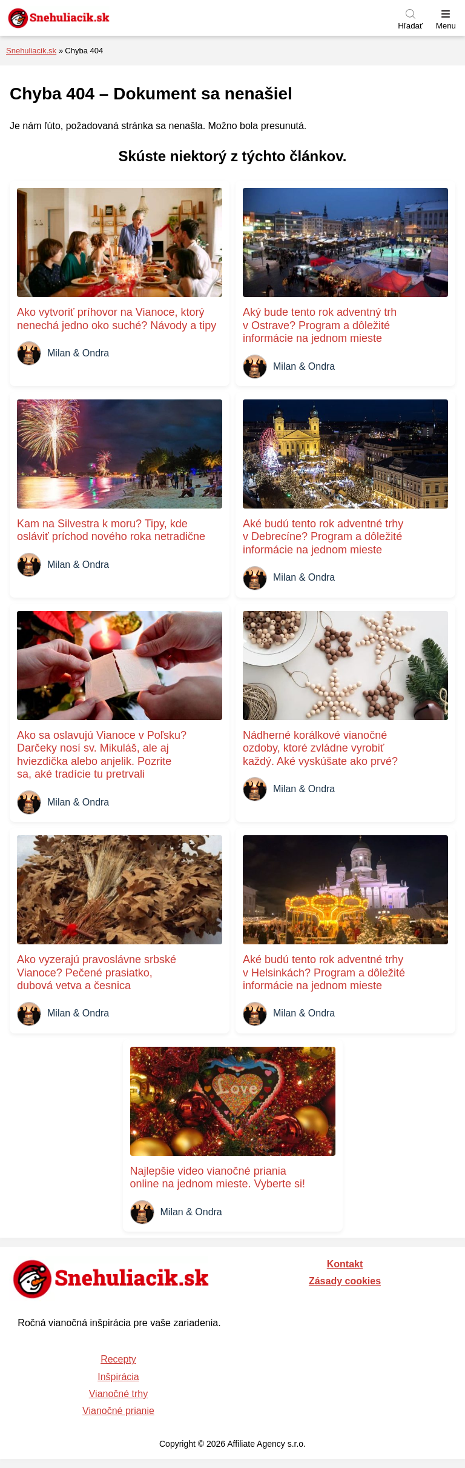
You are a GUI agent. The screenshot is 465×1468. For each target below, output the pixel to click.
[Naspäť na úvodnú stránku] (88, 18)
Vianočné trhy (118, 1394)
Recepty (118, 1359)
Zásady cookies (345, 1281)
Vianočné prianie (118, 1411)
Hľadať (410, 25)
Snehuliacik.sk (31, 50)
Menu (446, 25)
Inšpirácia (118, 1377)
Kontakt (345, 1264)
